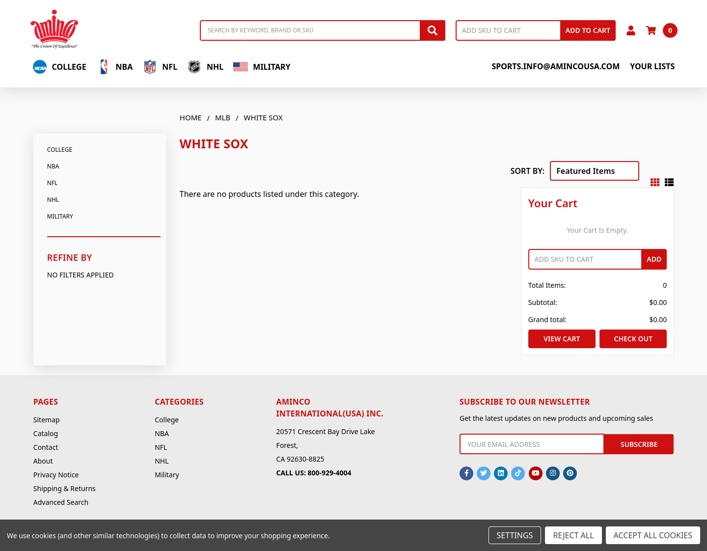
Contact (45, 447)
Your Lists (652, 66)
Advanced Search (60, 502)
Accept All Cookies (653, 535)
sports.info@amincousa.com (555, 66)
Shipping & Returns (64, 488)
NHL (205, 66)
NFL (159, 66)
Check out (633, 338)
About (43, 461)
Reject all (573, 535)
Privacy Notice (56, 474)
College (59, 66)
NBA (114, 66)
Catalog (45, 433)
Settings (515, 535)
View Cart (562, 338)
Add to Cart (588, 30)
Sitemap (46, 419)
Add (654, 259)
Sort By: (528, 170)
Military (261, 66)
